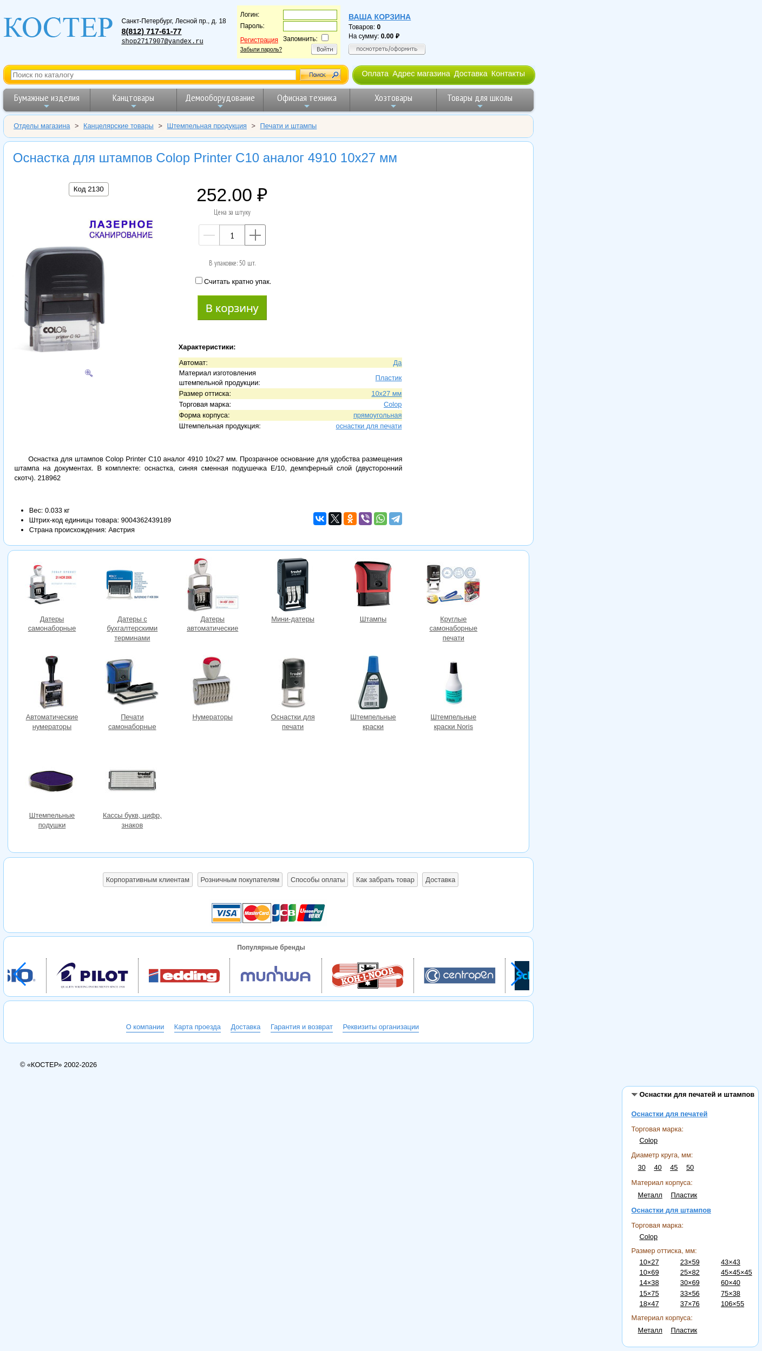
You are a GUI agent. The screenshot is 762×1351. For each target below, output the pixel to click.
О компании (145, 1027)
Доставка (471, 73)
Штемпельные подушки (52, 782)
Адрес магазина (421, 73)
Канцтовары (133, 100)
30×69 (690, 1283)
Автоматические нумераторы (52, 683)
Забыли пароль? (261, 49)
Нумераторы (212, 683)
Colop (649, 1140)
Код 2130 (89, 189)
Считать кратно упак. (233, 281)
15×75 (649, 1293)
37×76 (690, 1304)
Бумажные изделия (47, 100)
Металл (650, 1195)
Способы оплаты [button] (318, 880)
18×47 (649, 1304)
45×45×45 (736, 1272)
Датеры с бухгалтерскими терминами (132, 586)
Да (397, 363)
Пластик (684, 1195)
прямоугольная (377, 415)
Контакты (508, 73)
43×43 (730, 1262)
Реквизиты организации (381, 1027)
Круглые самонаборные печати (453, 586)
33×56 (690, 1293)
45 (674, 1167)
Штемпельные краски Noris (453, 683)
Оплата (375, 73)
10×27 (649, 1262)
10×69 (649, 1272)
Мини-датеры (293, 586)
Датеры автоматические (212, 586)
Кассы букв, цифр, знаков (132, 782)
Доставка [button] (440, 880)
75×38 (730, 1293)
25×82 (690, 1272)
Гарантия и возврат (302, 1027)
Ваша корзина (380, 16)
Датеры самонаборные (52, 586)
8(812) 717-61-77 (151, 31)
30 (642, 1167)
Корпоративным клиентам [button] (147, 880)
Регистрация (259, 40)
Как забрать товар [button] (385, 880)
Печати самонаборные (132, 683)
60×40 (730, 1283)
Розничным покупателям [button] (240, 880)
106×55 (732, 1304)
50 (690, 1167)
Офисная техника (307, 100)
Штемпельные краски (373, 683)
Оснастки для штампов (671, 1210)
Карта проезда (197, 1027)
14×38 (649, 1283)
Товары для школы (480, 100)
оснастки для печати (369, 426)
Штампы (373, 586)
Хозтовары (393, 100)
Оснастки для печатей (670, 1114)
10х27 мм (386, 393)
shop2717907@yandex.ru (162, 41)
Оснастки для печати (293, 683)
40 (657, 1167)
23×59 (690, 1262)
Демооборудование (220, 100)
